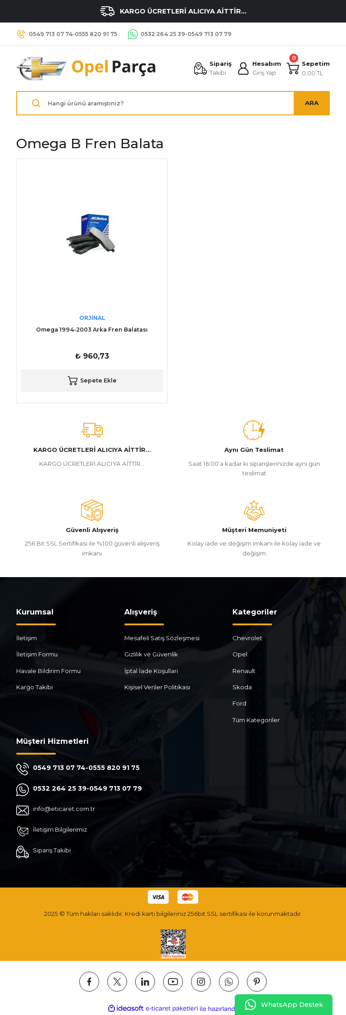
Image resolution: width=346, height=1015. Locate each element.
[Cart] (308, 68)
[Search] (173, 103)
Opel (239, 654)
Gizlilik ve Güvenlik (151, 654)
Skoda (242, 687)
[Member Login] (259, 68)
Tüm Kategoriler (256, 720)
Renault (243, 670)
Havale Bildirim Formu (48, 670)
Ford (239, 703)
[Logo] (86, 68)
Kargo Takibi (34, 687)
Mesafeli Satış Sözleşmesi (162, 638)
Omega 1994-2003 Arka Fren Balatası (92, 329)
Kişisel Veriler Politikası (157, 687)
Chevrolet (247, 638)
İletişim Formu (37, 654)
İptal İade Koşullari (151, 670)
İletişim (26, 638)
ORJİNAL (92, 317)
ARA (312, 102)
